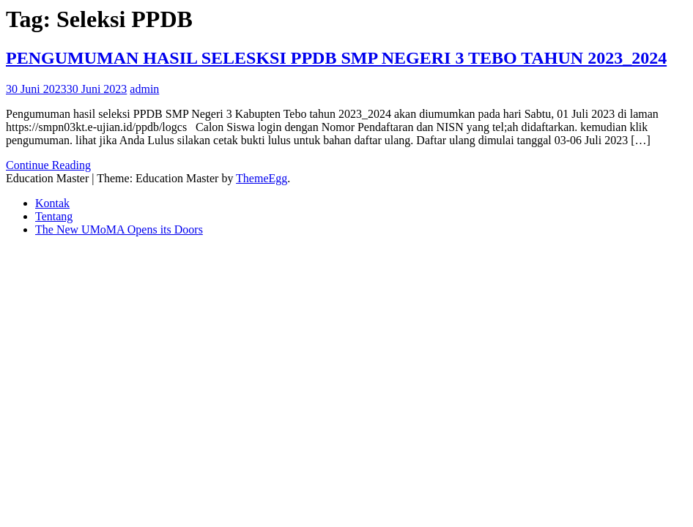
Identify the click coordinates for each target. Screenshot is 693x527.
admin (144, 89)
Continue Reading (48, 165)
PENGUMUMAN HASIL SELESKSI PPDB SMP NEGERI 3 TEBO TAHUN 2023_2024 (336, 57)
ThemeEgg (261, 178)
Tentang (54, 216)
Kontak (52, 203)
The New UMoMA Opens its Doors (119, 229)
